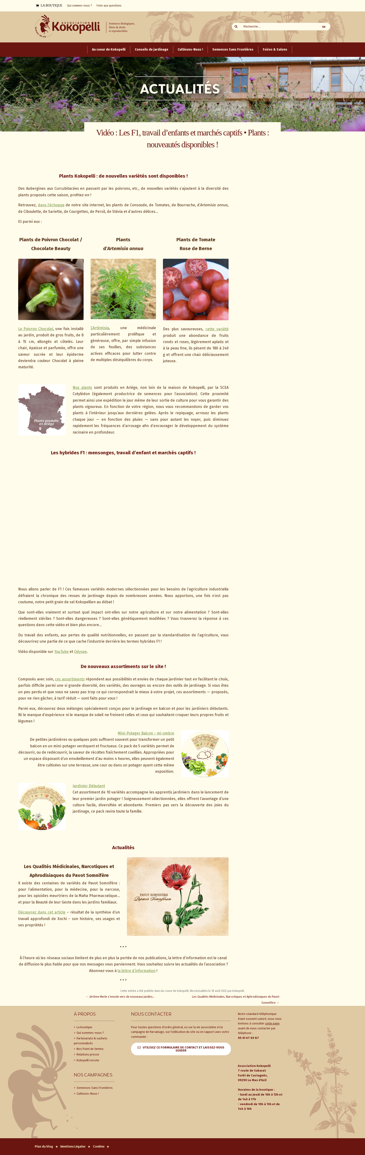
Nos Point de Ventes (90, 1049)
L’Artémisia (100, 328)
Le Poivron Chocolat (35, 329)
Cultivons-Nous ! (87, 1093)
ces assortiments (69, 679)
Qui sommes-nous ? (90, 1032)
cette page (272, 1023)
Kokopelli (238, 991)
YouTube (61, 651)
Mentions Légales (72, 1146)
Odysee (80, 651)
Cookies (98, 1146)
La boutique (84, 1027)
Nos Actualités (199, 991)
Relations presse (87, 1054)
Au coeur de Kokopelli (175, 991)
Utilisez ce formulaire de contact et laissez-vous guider (183, 1049)
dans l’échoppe (51, 205)
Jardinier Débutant (89, 786)
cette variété (217, 329)
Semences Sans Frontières (94, 1087)
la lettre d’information (136, 971)
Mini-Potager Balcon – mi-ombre (146, 733)
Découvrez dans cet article (41, 912)
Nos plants (82, 387)
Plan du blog (44, 1146)
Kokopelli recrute (87, 1060)
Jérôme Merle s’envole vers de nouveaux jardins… (120, 996)
